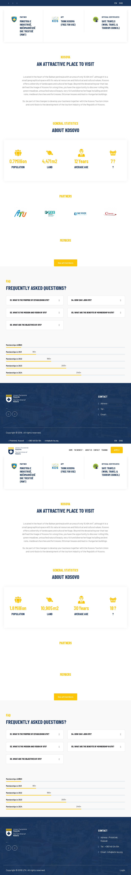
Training (104, 450)
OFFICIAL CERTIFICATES (110, 17)
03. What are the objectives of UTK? (26, 325)
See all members (65, 263)
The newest (78, 450)
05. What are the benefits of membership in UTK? (92, 312)
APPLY (116, 450)
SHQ (121, 3)
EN (115, 3)
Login (122, 870)
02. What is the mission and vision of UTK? (28, 312)
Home (71, 450)
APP (62, 17)
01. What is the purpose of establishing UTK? (29, 300)
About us (88, 450)
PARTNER (23, 17)
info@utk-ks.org (51, 440)
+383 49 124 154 (34, 440)
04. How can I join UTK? (81, 300)
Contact (97, 450)
